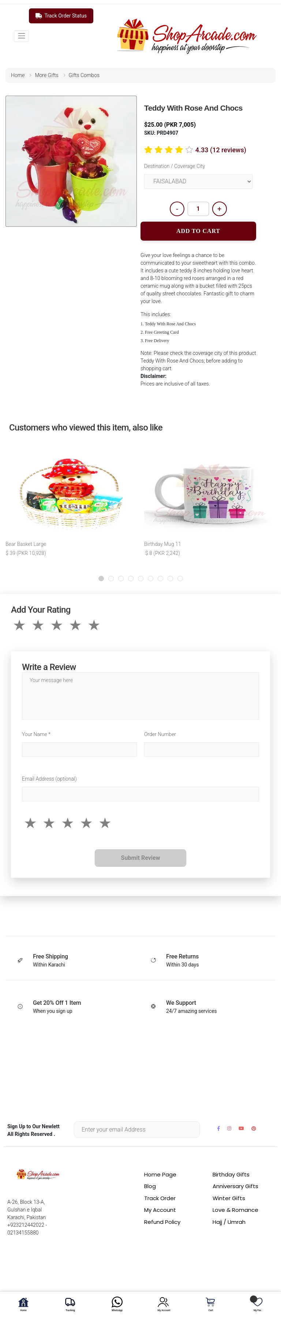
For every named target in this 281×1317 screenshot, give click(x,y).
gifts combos (84, 75)
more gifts (46, 75)
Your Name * (36, 734)
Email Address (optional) (49, 779)
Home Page (160, 1174)
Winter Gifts (229, 1198)
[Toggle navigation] (21, 36)
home (18, 75)
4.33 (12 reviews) (220, 150)
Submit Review (140, 857)
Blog (150, 1186)
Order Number (160, 734)
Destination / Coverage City (174, 166)
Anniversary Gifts (235, 1186)
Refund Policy (162, 1222)
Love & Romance (235, 1210)
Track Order (160, 1198)
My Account (160, 1210)
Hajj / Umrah (229, 1222)
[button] (101, 578)
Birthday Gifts (231, 1174)
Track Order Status (61, 15)
